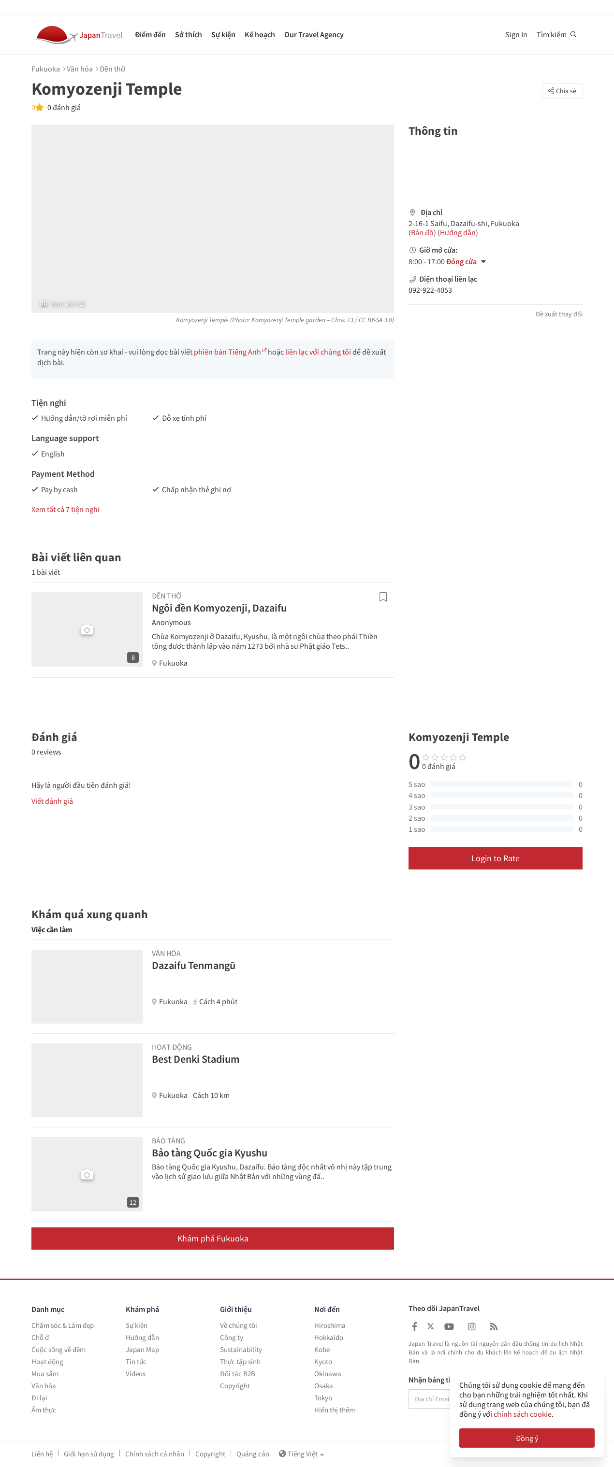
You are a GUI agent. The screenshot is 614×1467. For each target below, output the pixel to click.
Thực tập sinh (240, 1361)
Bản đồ (422, 232)
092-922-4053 (430, 290)
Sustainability (241, 1349)
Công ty (231, 1337)
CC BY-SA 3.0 (375, 319)
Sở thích (188, 34)
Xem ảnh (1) (62, 303)
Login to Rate (495, 858)
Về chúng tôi (238, 1325)
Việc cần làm (52, 929)
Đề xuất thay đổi (559, 314)
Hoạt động (47, 1361)
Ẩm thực (43, 1409)
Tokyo (323, 1397)
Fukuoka (45, 68)
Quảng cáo (252, 1453)
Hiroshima (330, 1325)
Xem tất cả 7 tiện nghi (65, 509)
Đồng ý (527, 1438)
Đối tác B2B (237, 1373)
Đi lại (39, 1397)
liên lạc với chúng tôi (318, 351)
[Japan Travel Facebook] (415, 1326)
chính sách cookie (523, 1414)
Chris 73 (342, 319)
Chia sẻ (562, 90)
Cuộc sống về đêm (58, 1349)
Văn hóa (80, 68)
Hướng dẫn (458, 232)
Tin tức (136, 1361)
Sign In (516, 34)
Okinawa (327, 1373)
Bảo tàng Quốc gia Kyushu (209, 1152)
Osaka (323, 1385)
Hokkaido (328, 1337)
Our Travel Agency (314, 34)
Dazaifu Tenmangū (193, 965)
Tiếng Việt (301, 1453)
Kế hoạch (260, 34)
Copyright (235, 1385)
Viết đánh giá (52, 801)
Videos (136, 1373)
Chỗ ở (40, 1337)
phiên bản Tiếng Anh (227, 351)
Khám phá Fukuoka (213, 1238)
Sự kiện (223, 34)
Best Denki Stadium (196, 1059)
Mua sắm (44, 1373)
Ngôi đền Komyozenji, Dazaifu (219, 607)
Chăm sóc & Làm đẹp (62, 1325)
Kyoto (323, 1361)
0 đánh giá (63, 107)
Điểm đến (150, 34)
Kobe (322, 1349)
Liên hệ (42, 1453)
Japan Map (142, 1349)
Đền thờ (112, 68)
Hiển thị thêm (334, 1409)
